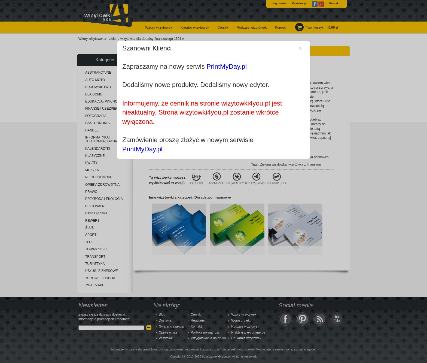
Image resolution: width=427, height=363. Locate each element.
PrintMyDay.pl (226, 66)
